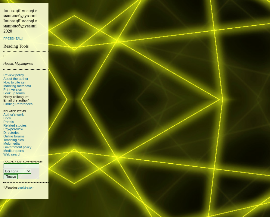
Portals (8, 122)
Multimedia (11, 143)
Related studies (14, 125)
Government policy (17, 147)
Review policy (13, 75)
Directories (11, 132)
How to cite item (15, 82)
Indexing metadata (17, 86)
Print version (12, 89)
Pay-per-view (13, 129)
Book (7, 118)
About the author (15, 78)
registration (25, 187)
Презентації (13, 38)
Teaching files (13, 140)
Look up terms (14, 93)
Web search (12, 154)
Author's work (13, 114)
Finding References (18, 104)
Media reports (13, 151)
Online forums (13, 136)
